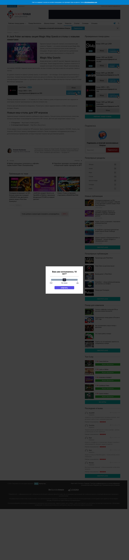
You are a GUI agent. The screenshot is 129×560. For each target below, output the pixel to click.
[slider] (64, 279)
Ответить (64, 288)
